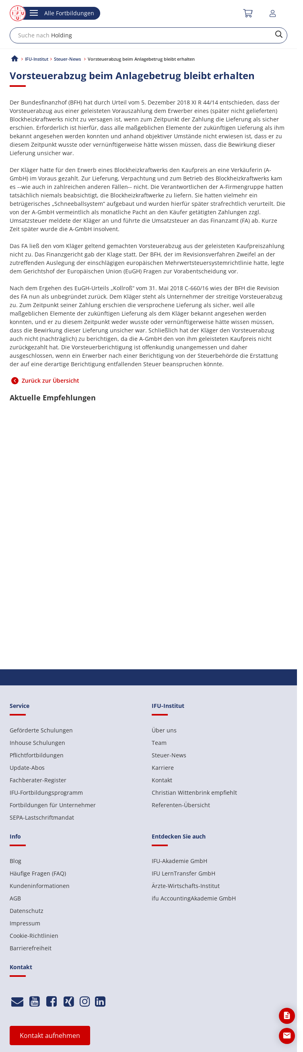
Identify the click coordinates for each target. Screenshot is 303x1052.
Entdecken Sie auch (179, 836)
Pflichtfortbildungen (37, 755)
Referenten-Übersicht (181, 805)
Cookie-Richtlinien (34, 935)
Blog (15, 861)
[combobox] (148, 35)
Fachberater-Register (38, 780)
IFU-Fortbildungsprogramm (46, 792)
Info (15, 836)
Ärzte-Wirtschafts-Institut (186, 886)
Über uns (164, 730)
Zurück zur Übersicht (50, 380)
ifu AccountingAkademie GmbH (194, 898)
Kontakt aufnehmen (50, 1035)
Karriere (163, 767)
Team (159, 742)
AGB (15, 898)
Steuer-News (169, 755)
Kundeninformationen (40, 886)
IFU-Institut (36, 59)
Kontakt (162, 780)
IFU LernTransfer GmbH (183, 873)
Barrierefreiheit (31, 948)
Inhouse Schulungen (37, 742)
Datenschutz (26, 911)
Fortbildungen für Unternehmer (53, 805)
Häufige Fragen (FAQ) (38, 873)
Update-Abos (27, 767)
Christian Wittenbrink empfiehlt (194, 792)
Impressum (25, 923)
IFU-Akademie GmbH (179, 861)
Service (19, 706)
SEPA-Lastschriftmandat (42, 817)
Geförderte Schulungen (41, 730)
